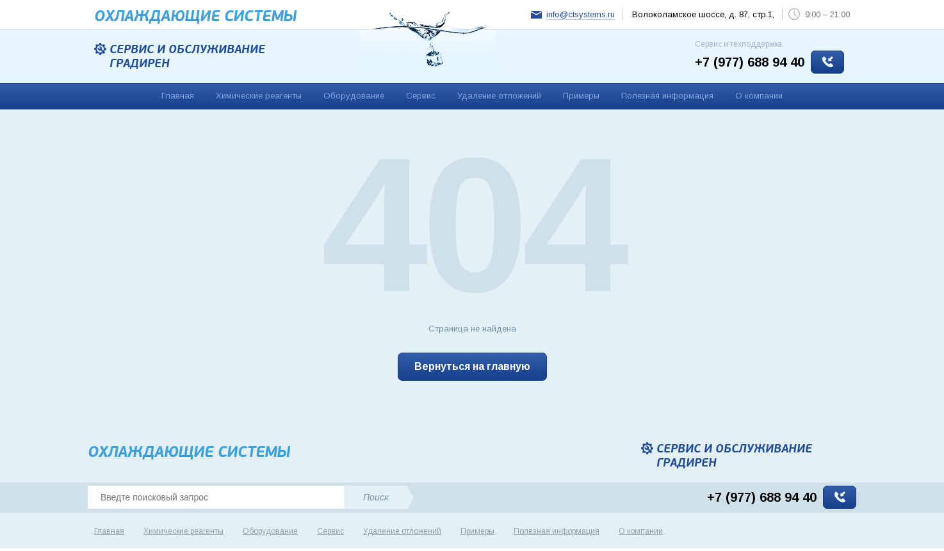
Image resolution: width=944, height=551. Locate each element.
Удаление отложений (499, 95)
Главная (177, 95)
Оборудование (353, 95)
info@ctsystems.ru (580, 14)
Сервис (420, 95)
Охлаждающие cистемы (195, 16)
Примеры (581, 95)
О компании (759, 95)
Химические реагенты (259, 95)
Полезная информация (667, 95)
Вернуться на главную (472, 366)
